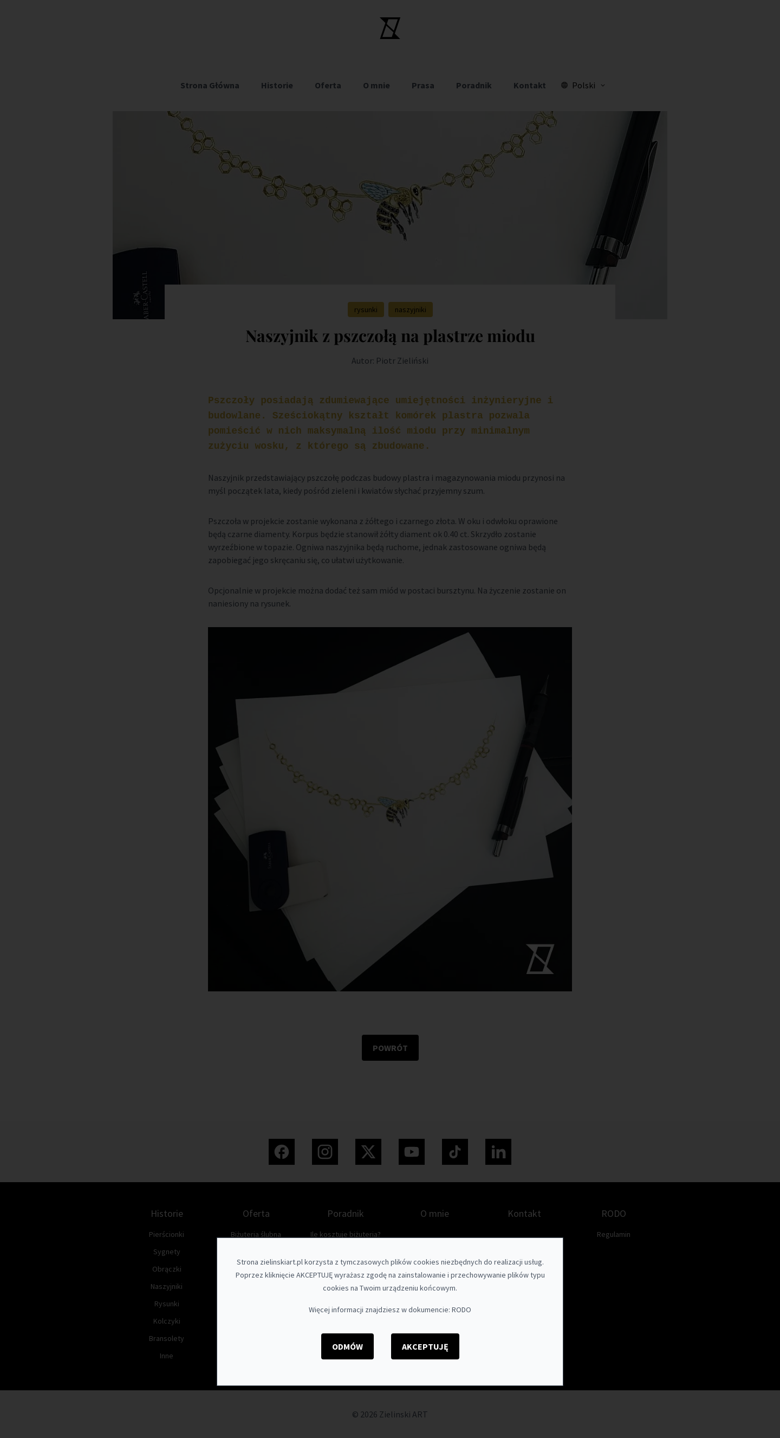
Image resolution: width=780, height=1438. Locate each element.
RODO (461, 1309)
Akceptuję (425, 1346)
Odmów (347, 1346)
